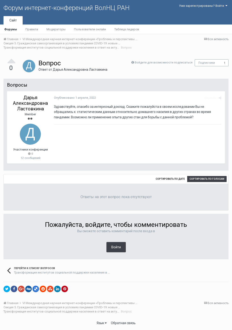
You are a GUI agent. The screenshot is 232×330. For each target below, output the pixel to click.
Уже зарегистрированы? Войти (203, 5)
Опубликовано (75, 97)
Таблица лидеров (126, 29)
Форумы (10, 29)
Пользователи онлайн (90, 29)
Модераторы (56, 29)
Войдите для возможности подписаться (164, 62)
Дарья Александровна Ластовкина (80, 69)
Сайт (13, 20)
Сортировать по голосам (207, 179)
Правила (31, 29)
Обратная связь (123, 323)
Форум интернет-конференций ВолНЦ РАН (67, 8)
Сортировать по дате (170, 179)
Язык (102, 323)
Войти (116, 247)
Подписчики (206, 62)
